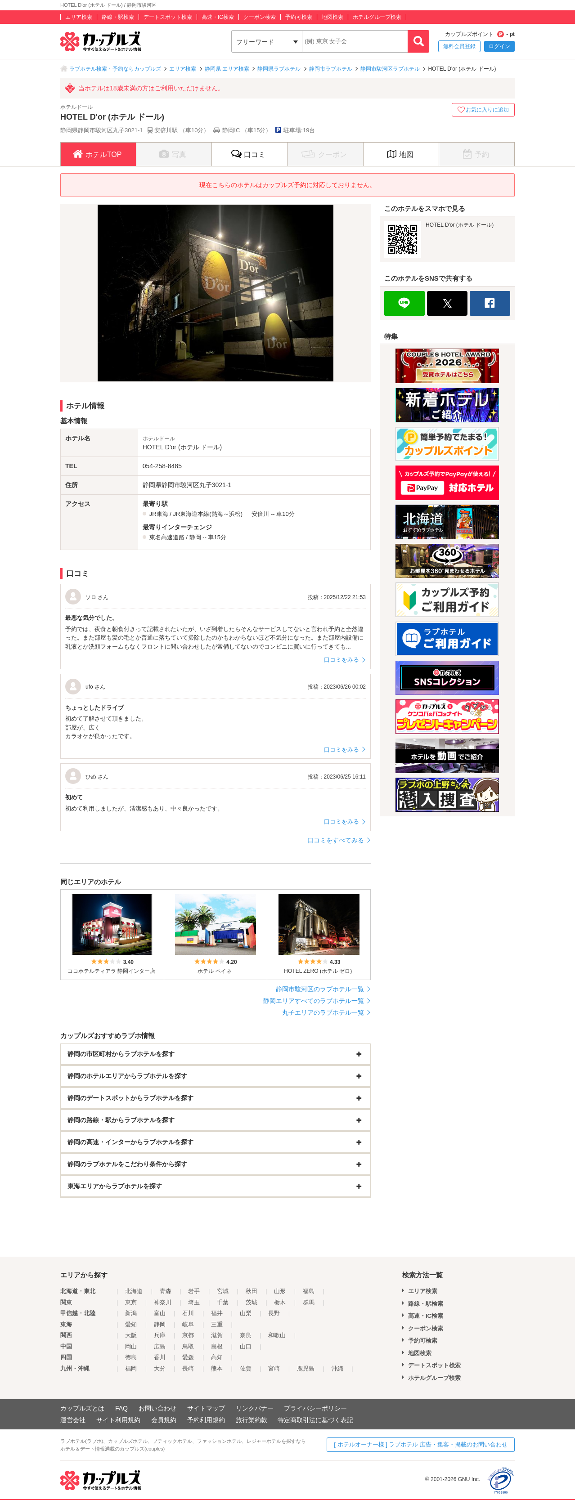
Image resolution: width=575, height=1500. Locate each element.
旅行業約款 (251, 1420)
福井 (217, 1313)
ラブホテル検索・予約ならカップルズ (115, 69)
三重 (217, 1324)
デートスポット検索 (168, 17)
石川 (188, 1313)
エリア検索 (78, 17)
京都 (188, 1335)
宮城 (223, 1291)
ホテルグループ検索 (377, 17)
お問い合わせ (157, 1408)
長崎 (188, 1368)
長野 (274, 1313)
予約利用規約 (206, 1420)
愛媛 (188, 1357)
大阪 (131, 1335)
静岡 (195, 537)
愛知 (131, 1324)
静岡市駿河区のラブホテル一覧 (320, 989)
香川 (160, 1357)
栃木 (280, 1302)
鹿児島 (305, 1368)
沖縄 (337, 1368)
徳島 (131, 1357)
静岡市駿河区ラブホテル (390, 69)
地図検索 (332, 17)
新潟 (131, 1313)
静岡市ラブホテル (330, 69)
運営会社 (72, 1420)
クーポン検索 (259, 17)
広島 (160, 1346)
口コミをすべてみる (335, 840)
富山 (160, 1313)
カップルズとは (82, 1408)
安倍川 (260, 513)
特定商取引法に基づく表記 (315, 1420)
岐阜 (188, 1324)
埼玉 (194, 1302)
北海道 (134, 1291)
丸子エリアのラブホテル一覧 (323, 1012)
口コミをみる (341, 659)
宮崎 (274, 1368)
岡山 (131, 1346)
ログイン (499, 46)
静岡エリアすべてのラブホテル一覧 (313, 1000)
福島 (308, 1291)
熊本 (217, 1368)
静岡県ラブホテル (279, 69)
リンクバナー (255, 1408)
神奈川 (162, 1302)
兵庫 (160, 1335)
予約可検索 (298, 17)
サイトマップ (206, 1408)
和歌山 (277, 1335)
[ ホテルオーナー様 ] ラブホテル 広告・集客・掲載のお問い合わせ (421, 1444)
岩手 (194, 1291)
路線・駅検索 (118, 17)
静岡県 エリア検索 (227, 69)
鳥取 (188, 1346)
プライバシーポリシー (315, 1408)
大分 (160, 1368)
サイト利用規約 (118, 1420)
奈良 (246, 1335)
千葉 (223, 1302)
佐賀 (246, 1368)
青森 (165, 1291)
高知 (217, 1357)
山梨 (246, 1313)
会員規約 (163, 1420)
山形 (280, 1291)
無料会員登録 (459, 46)
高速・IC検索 (218, 17)
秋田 (251, 1291)
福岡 (131, 1368)
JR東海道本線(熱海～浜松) (208, 513)
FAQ (121, 1408)
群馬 (308, 1302)
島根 (217, 1346)
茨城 (251, 1302)
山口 (246, 1346)
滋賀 (217, 1335)
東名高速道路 (166, 537)
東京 (131, 1302)
